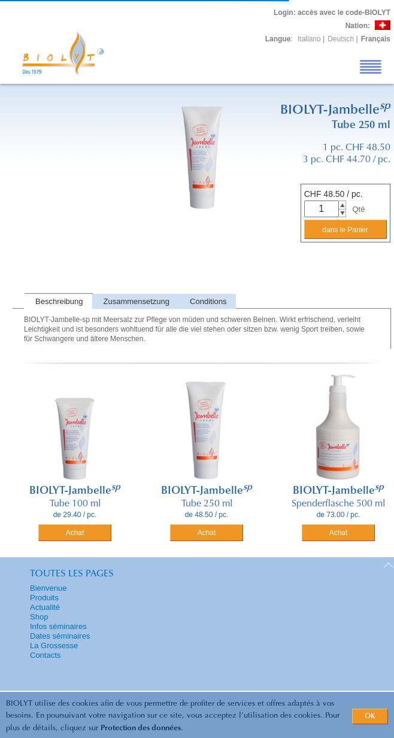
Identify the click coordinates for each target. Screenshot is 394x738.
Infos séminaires (58, 626)
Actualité (45, 607)
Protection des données (141, 728)
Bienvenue (48, 588)
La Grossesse (54, 645)
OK (370, 716)
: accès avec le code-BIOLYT (332, 12)
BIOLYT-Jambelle (74, 491)
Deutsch (341, 39)
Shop (39, 616)
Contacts (45, 655)
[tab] (58, 301)
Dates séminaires (60, 635)
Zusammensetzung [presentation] (137, 301)
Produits (44, 597)
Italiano (309, 39)
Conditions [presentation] (208, 301)
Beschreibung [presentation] (59, 301)
